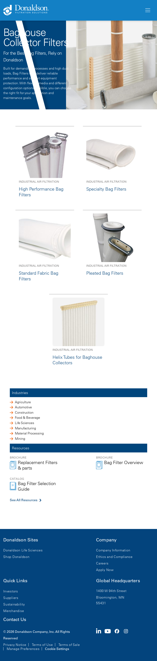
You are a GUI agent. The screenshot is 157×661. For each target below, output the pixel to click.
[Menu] (147, 10)
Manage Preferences (23, 648)
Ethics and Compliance (114, 556)
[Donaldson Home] (72, 10)
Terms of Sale (69, 644)
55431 (101, 603)
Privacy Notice (14, 644)
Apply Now (105, 569)
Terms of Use (42, 644)
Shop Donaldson (16, 556)
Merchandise (13, 610)
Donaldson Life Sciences (23, 550)
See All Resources (23, 500)
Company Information (113, 550)
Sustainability (14, 604)
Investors (10, 591)
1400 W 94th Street (111, 591)
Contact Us (14, 619)
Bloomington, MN (110, 597)
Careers (102, 563)
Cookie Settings (57, 648)
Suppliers (10, 597)
